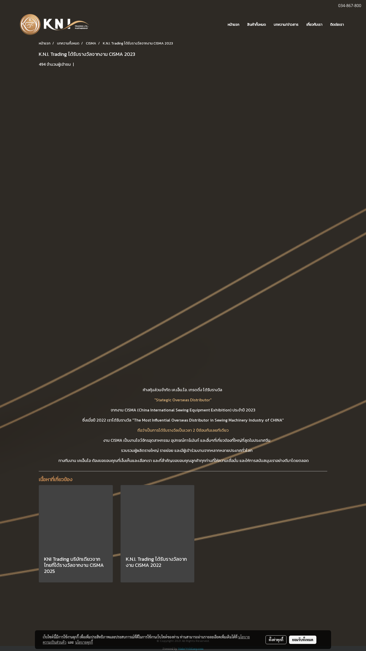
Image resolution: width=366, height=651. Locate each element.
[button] (355, 25)
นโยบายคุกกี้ (84, 642)
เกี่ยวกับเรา (314, 24)
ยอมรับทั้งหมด (302, 639)
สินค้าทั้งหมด (256, 24)
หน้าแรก (233, 24)
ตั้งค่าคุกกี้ (276, 639)
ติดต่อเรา (337, 24)
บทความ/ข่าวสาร (286, 24)
